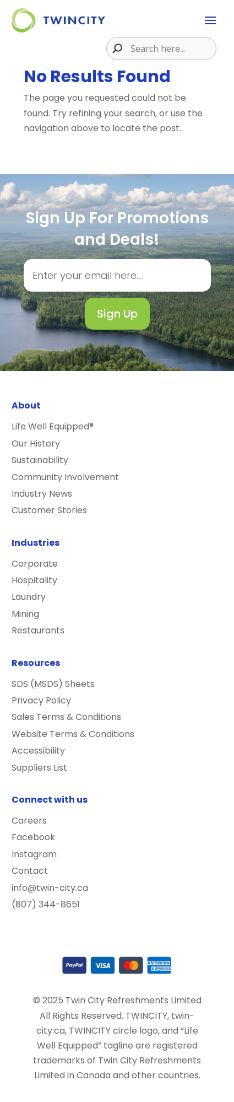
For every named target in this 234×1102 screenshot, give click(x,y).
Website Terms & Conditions (73, 734)
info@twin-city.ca (50, 887)
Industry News (42, 493)
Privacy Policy (41, 700)
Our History (36, 443)
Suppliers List (39, 767)
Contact (30, 870)
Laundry (29, 596)
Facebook (33, 837)
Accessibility (38, 750)
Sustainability (40, 460)
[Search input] (171, 48)
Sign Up (117, 313)
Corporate (35, 563)
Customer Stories (49, 510)
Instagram (34, 854)
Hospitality (34, 580)
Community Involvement (65, 477)
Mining (25, 614)
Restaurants (38, 630)
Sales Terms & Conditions (66, 717)
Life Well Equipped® (53, 426)
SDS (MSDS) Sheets (53, 684)
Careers (29, 820)
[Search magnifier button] (114, 48)
